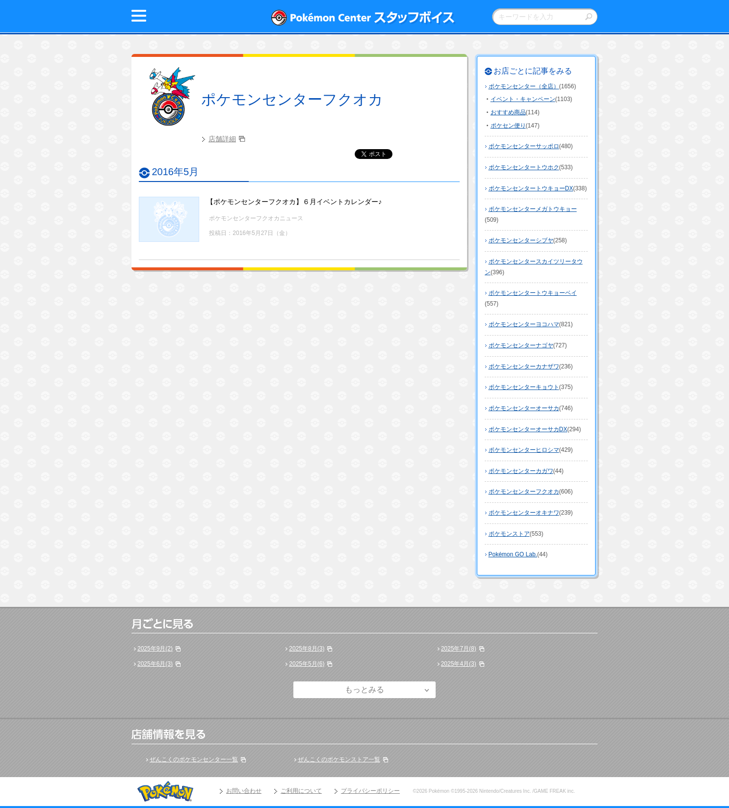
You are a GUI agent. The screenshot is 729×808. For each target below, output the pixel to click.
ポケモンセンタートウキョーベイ (533, 292)
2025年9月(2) (155, 648)
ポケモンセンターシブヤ (521, 240)
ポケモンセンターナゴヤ (521, 345)
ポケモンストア (509, 533)
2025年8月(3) (306, 648)
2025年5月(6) (306, 663)
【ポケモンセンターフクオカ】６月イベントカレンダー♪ (294, 202)
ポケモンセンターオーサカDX (528, 429)
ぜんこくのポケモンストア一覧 (339, 759)
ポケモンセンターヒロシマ (524, 449)
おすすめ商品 (508, 112)
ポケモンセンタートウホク (524, 167)
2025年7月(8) (458, 648)
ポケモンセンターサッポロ (524, 146)
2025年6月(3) (155, 663)
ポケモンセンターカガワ (521, 471)
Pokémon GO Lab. (513, 554)
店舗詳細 (222, 139)
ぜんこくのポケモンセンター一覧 (194, 759)
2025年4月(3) (458, 663)
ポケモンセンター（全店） (524, 86)
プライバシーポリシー (370, 790)
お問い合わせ (243, 790)
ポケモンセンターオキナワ (524, 512)
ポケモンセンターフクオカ (292, 99)
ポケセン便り (508, 125)
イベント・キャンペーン (523, 99)
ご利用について (301, 790)
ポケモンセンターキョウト (524, 387)
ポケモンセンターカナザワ (524, 366)
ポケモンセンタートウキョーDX (531, 188)
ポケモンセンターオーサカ (524, 408)
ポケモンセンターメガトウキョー (533, 209)
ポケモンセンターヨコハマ (524, 324)
